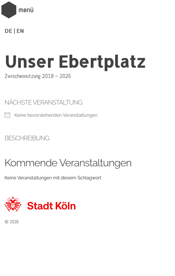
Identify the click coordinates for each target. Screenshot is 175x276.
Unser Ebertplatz (75, 61)
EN (20, 30)
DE (8, 30)
